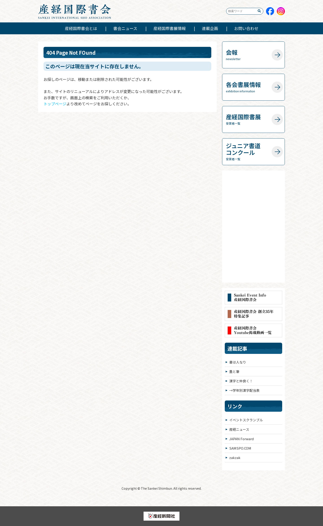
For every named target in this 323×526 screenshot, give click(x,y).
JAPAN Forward (241, 438)
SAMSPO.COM (240, 448)
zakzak (234, 457)
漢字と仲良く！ (241, 381)
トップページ (55, 103)
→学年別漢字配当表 (244, 390)
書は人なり (237, 362)
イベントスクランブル (246, 420)
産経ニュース (239, 429)
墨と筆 (234, 371)
